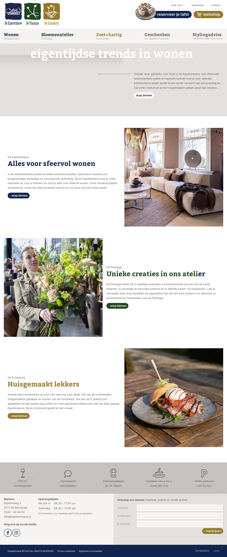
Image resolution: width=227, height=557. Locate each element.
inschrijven (213, 531)
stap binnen (144, 95)
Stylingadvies (208, 36)
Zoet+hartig (111, 36)
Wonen (13, 36)
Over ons (177, 5)
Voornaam (122, 507)
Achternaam (123, 515)
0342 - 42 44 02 (14, 512)
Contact (216, 5)
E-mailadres (123, 523)
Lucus (216, 550)
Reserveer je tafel (170, 14)
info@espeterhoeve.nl (17, 516)
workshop (197, 5)
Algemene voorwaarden (90, 551)
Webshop (208, 15)
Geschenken (159, 36)
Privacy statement (66, 551)
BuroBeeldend (202, 550)
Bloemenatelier (59, 36)
